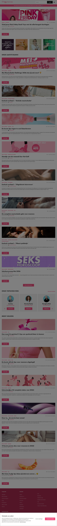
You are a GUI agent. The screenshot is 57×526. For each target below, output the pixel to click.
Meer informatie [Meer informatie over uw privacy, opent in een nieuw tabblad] (23, 521)
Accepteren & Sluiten (50, 518)
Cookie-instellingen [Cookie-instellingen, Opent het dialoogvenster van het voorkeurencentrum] (39, 518)
